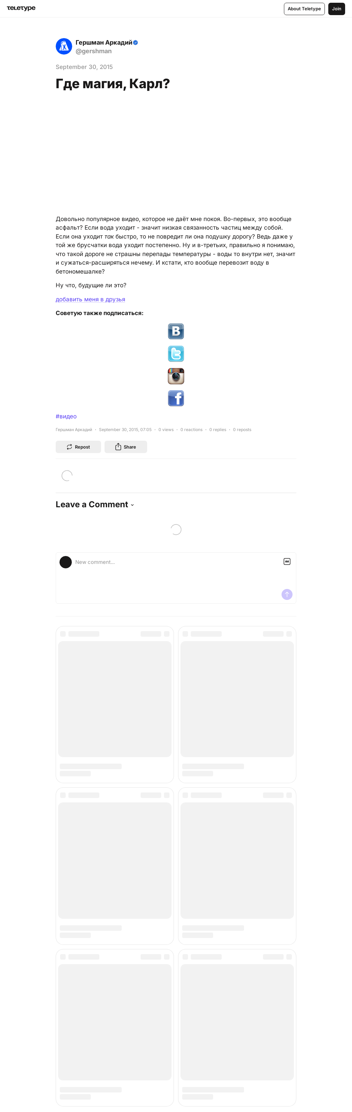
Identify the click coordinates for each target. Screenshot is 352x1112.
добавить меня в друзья (90, 299)
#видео (66, 416)
